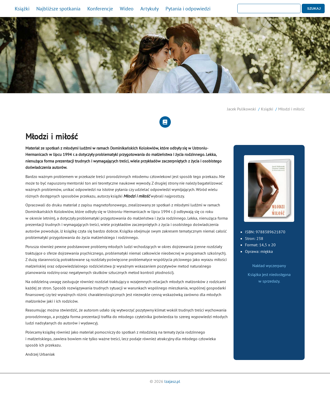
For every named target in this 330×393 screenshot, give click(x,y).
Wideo (127, 8)
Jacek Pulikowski (241, 108)
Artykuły (149, 8)
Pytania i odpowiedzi (188, 8)
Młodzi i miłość (291, 108)
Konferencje (100, 8)
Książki (22, 8)
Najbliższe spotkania (58, 8)
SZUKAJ (314, 8)
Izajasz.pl (172, 381)
